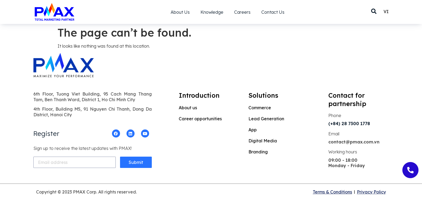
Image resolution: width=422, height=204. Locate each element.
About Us (180, 12)
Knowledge (212, 12)
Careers (242, 12)
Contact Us (272, 12)
